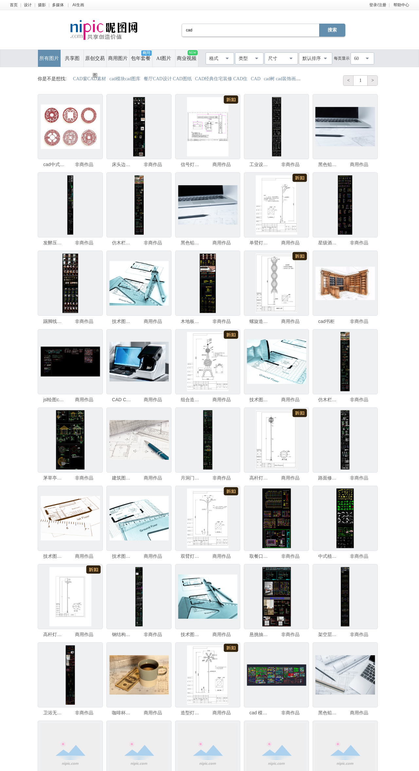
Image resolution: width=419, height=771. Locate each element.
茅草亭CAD (54, 477)
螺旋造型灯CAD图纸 (260, 321)
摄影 (42, 5)
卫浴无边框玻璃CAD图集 (54, 712)
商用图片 (118, 58)
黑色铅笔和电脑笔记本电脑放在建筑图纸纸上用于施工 (329, 712)
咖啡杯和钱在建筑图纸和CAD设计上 (123, 712)
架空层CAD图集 (329, 634)
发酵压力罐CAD (54, 242)
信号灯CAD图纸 (191, 164)
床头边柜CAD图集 (123, 164)
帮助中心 (401, 5)
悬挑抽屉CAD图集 (260, 634)
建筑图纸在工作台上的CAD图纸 (123, 477)
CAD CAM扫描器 (123, 399)
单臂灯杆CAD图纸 (260, 242)
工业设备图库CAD (260, 164)
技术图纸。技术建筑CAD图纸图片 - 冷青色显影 (191, 634)
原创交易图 (95, 61)
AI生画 (78, 5)
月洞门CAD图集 (191, 477)
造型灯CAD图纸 (191, 712)
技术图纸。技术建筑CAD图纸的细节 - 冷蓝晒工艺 (123, 556)
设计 (28, 5)
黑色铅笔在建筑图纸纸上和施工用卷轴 (329, 164)
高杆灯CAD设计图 (54, 634)
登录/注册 (377, 5)
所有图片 (49, 58)
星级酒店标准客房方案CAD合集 (329, 242)
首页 (14, 5)
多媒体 (58, 5)
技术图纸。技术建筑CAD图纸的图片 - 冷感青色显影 (260, 399)
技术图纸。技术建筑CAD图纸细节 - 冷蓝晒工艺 (123, 321)
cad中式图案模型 (54, 164)
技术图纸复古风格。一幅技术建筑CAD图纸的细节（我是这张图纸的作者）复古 (54, 556)
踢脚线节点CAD (54, 321)
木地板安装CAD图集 (191, 321)
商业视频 (187, 55)
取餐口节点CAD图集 (260, 556)
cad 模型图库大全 (260, 712)
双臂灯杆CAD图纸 (191, 556)
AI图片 (163, 58)
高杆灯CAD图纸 (260, 477)
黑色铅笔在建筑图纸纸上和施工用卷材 (191, 242)
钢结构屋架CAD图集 (123, 634)
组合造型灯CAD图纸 (191, 399)
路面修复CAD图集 (329, 477)
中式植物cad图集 (329, 556)
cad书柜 (326, 321)
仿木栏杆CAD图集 (123, 242)
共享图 (72, 58)
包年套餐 (141, 55)
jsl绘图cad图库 (54, 399)
